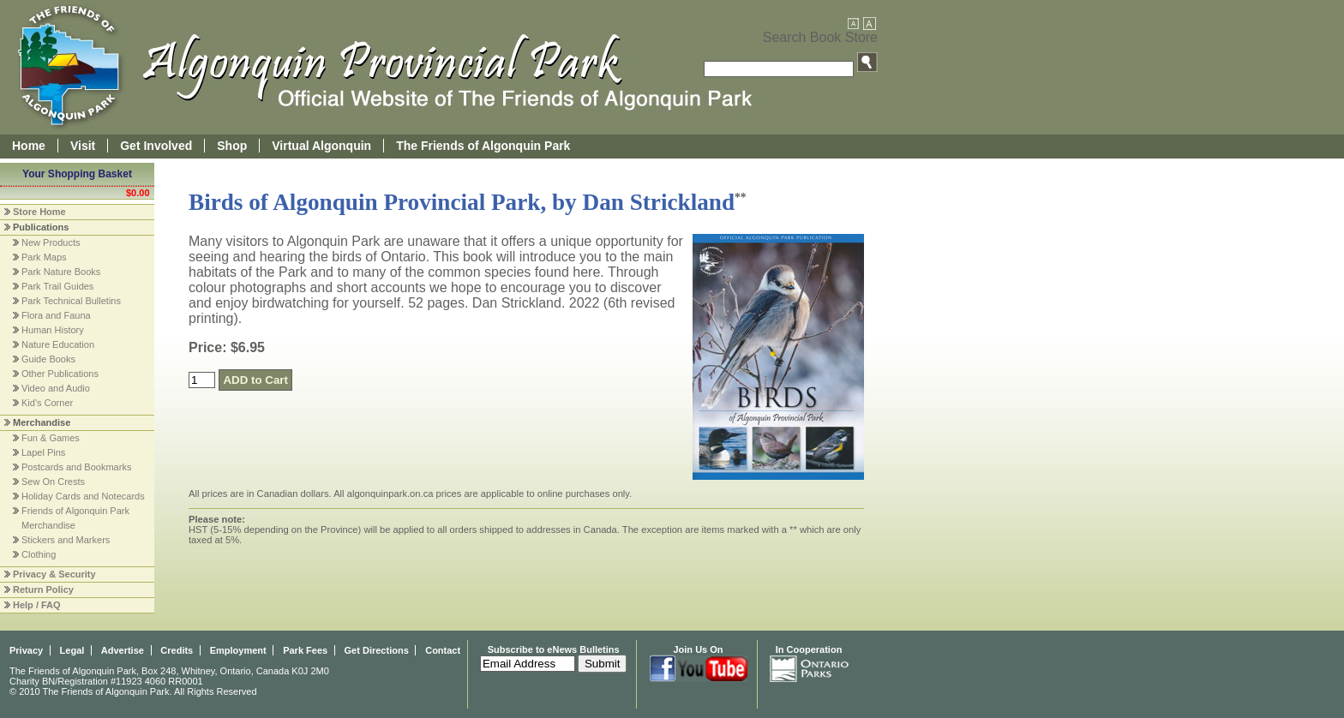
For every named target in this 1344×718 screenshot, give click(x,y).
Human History (52, 330)
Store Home (39, 211)
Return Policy (43, 589)
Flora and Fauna (56, 315)
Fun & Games (50, 438)
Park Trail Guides (57, 286)
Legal (72, 650)
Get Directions (377, 650)
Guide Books (48, 359)
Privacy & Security (54, 574)
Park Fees (305, 650)
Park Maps (44, 257)
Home (28, 146)
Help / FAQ (37, 605)
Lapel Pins (43, 452)
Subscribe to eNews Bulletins (554, 649)
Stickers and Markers (65, 540)
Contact (442, 650)
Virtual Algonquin (321, 146)
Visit (82, 146)
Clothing (38, 554)
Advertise (122, 650)
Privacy (26, 650)
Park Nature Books (60, 271)
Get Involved (156, 146)
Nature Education (57, 344)
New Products (50, 242)
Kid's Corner (47, 403)
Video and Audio (55, 388)
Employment (238, 650)
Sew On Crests (53, 481)
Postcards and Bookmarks (76, 467)
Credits (176, 650)
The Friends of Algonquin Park (483, 146)
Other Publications (60, 373)
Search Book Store (820, 37)
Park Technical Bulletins (71, 301)
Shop (232, 146)
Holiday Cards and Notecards (83, 496)
